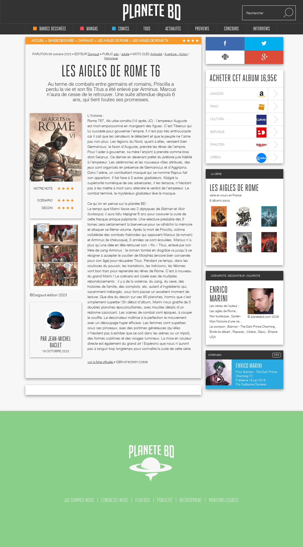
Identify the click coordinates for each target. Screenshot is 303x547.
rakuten (238, 145)
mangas (89, 29)
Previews (202, 29)
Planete (151, 12)
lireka (238, 158)
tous (146, 29)
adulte (125, 54)
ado (116, 54)
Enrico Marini (219, 294)
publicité (164, 500)
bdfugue (238, 132)
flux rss (142, 500)
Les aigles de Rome (234, 188)
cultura (238, 120)
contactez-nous (114, 500)
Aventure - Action (176, 54)
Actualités (173, 29)
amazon (238, 94)
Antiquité (156, 54)
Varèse (251, 332)
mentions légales (224, 500)
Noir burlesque (219, 316)
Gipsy (262, 332)
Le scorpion (217, 326)
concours (231, 29)
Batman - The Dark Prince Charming (251, 326)
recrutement (191, 500)
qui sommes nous (79, 500)
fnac (238, 107)
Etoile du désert (220, 332)
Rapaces (238, 332)
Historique (111, 58)
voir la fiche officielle (100, 362)
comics (120, 29)
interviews (261, 29)
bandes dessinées (49, 29)
